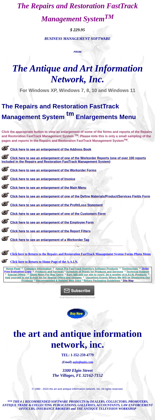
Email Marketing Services (71, 297)
